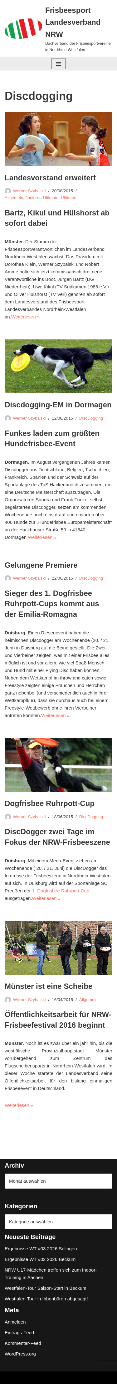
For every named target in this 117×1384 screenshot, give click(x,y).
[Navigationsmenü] (58, 64)
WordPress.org (20, 1353)
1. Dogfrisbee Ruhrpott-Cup (60, 890)
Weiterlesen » (25, 316)
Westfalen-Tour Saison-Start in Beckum (45, 1288)
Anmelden (15, 1322)
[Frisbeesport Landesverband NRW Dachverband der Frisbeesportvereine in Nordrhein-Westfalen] (58, 28)
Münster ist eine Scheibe (48, 986)
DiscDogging (91, 418)
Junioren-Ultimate (42, 197)
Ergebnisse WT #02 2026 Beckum (40, 1259)
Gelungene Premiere (41, 565)
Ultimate (68, 197)
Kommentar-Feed (23, 1343)
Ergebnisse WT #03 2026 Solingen (41, 1248)
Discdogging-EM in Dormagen (58, 404)
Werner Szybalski (29, 190)
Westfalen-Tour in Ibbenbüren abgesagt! (46, 1298)
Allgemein (14, 197)
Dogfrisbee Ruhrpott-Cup (50, 803)
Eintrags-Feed (19, 1332)
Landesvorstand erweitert (50, 177)
